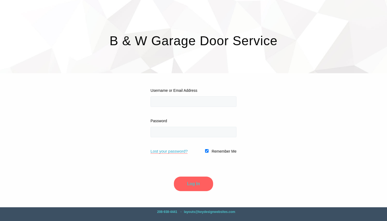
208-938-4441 (167, 212)
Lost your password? (169, 151)
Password (158, 121)
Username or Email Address (173, 90)
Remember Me (220, 151)
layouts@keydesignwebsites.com (209, 212)
